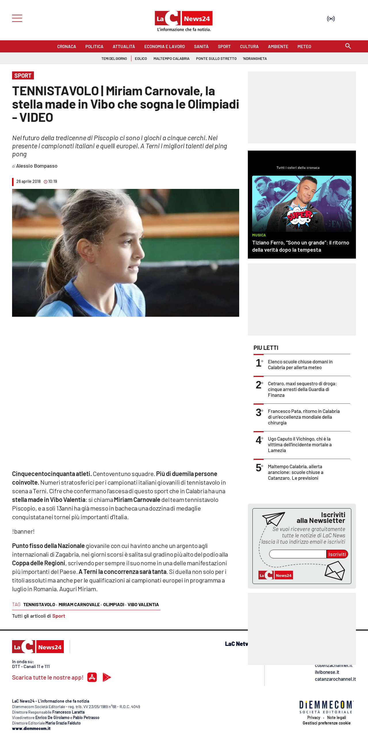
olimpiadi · (114, 604)
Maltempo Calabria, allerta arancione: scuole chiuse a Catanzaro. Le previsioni (295, 472)
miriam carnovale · (80, 604)
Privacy (313, 718)
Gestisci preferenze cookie (327, 723)
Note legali (336, 718)
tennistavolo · (40, 604)
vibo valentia (143, 604)
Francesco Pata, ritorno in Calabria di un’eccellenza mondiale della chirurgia (304, 416)
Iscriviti (337, 554)
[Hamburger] (15, 17)
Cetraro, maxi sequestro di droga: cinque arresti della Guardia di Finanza (302, 389)
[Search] (348, 46)
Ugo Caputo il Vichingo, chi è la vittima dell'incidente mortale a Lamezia (300, 444)
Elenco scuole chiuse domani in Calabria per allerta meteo (300, 364)
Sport (58, 615)
